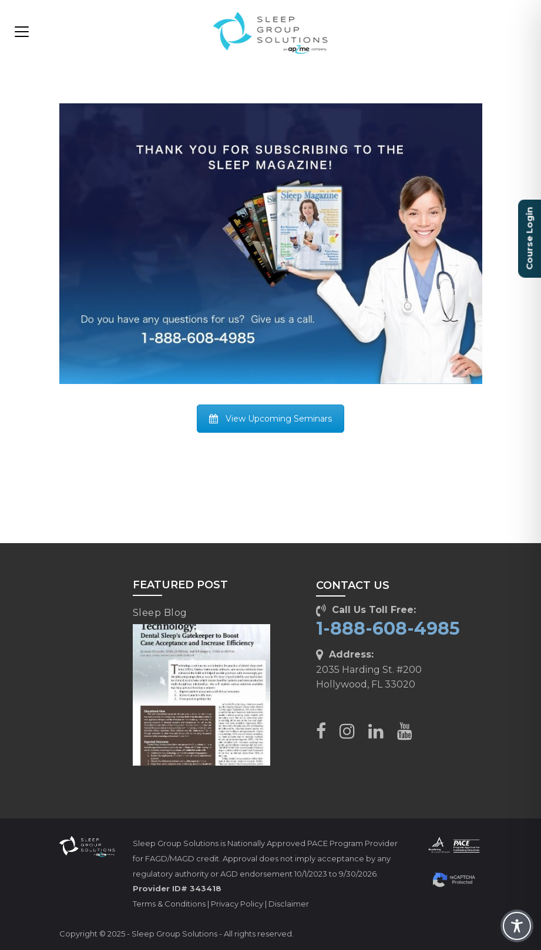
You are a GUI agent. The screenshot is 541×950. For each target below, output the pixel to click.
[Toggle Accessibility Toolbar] (517, 926)
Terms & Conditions (169, 903)
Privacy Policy (237, 903)
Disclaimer (288, 903)
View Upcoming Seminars (270, 418)
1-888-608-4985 (388, 628)
